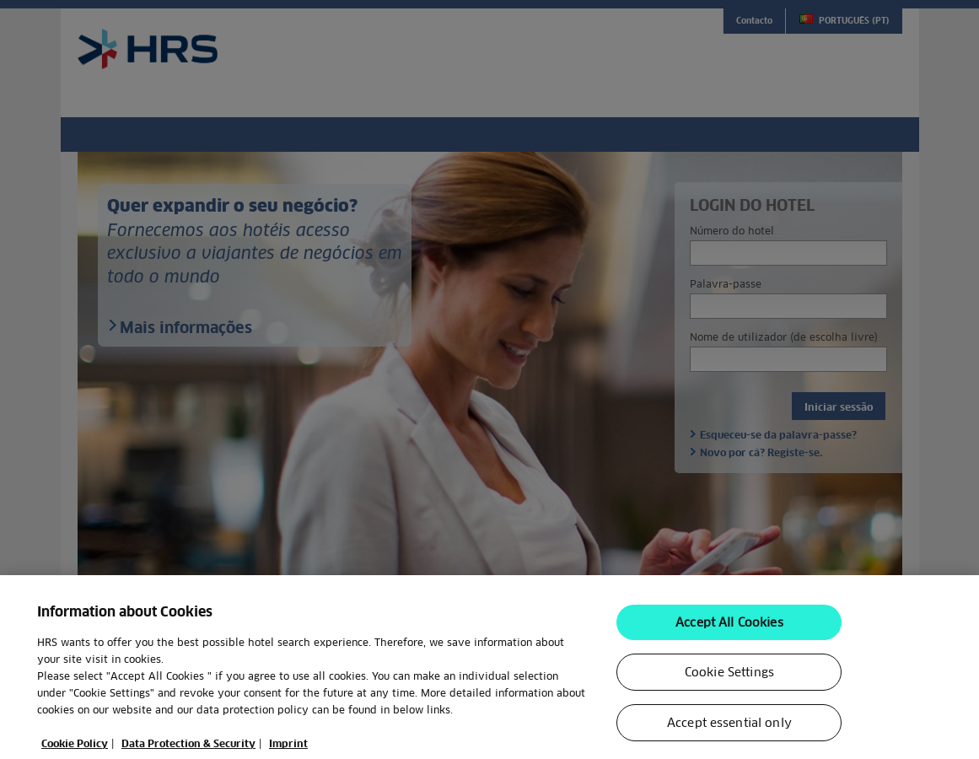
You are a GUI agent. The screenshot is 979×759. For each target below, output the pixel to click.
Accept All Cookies (729, 627)
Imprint (288, 749)
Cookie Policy (74, 749)
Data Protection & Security (188, 749)
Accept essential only (729, 728)
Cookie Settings (729, 677)
